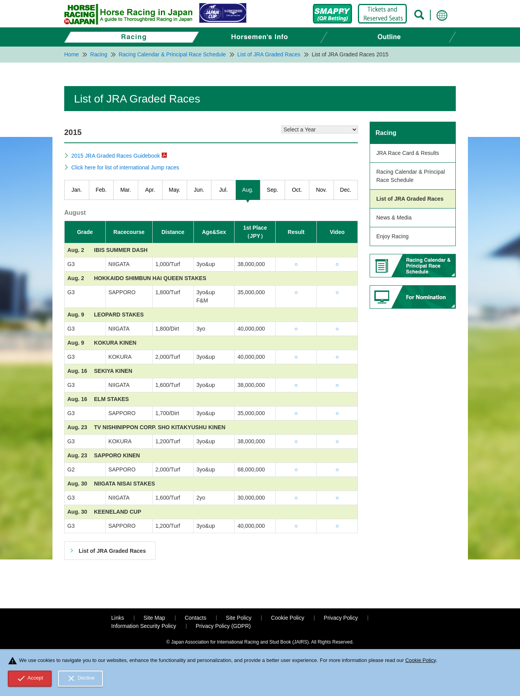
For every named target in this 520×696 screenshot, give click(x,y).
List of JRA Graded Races (409, 199)
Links (117, 618)
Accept (29, 678)
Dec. (345, 190)
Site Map (154, 618)
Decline (81, 678)
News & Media (394, 217)
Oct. (297, 190)
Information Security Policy (143, 626)
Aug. (247, 190)
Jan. (77, 190)
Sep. (272, 190)
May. (174, 190)
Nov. (321, 190)
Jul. (223, 190)
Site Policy (238, 618)
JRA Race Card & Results (407, 153)
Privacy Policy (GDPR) (223, 626)
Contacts (195, 618)
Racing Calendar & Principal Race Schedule (410, 176)
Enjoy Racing (392, 236)
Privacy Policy (341, 618)
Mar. (125, 190)
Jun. (199, 190)
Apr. (150, 190)
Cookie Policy (287, 618)
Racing (386, 132)
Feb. (101, 190)
